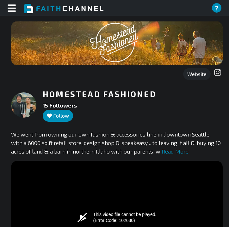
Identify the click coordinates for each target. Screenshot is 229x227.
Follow (58, 116)
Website (197, 74)
